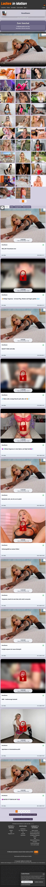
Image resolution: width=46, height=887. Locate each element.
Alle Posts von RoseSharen (15, 814)
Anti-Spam (35, 841)
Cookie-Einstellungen (34, 843)
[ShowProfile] (43, 245)
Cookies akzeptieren (27, 882)
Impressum (23, 835)
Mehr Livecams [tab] (26, 207)
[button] (44, 5)
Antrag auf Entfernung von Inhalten (29, 814)
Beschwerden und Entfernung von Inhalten (23, 856)
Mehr (25, 7)
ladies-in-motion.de (26, 861)
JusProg (32, 823)
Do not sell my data (35, 844)
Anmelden (13, 7)
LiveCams (3, 7)
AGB (35, 838)
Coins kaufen (20, 7)
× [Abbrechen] (43, 874)
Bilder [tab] (11, 207)
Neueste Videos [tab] (5, 207)
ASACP (34, 836)
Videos (8, 7)
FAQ (11, 832)
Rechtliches (23, 828)
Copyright (23, 833)
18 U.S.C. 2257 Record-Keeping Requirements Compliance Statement (35, 834)
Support (11, 830)
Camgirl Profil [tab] (18, 207)
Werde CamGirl (35, 830)
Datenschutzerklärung (34, 840)
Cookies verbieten (39, 882)
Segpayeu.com (11, 833)
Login (43, 7)
